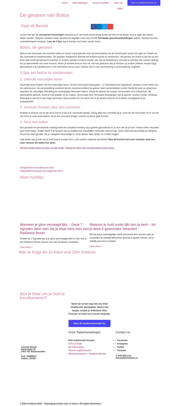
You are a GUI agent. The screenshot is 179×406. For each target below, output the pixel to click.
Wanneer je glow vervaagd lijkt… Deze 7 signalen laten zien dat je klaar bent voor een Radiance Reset (54, 229)
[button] (93, 26)
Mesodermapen (76, 347)
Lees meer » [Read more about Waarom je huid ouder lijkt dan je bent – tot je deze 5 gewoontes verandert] (96, 246)
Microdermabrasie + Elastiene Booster (87, 353)
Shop (119, 8)
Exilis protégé (75, 343)
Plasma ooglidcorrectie (79, 350)
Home (65, 3)
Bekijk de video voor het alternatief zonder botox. (90, 148)
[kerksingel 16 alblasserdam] (137, 380)
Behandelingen (80, 3)
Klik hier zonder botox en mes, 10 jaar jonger (42, 148)
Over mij (118, 3)
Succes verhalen (101, 3)
